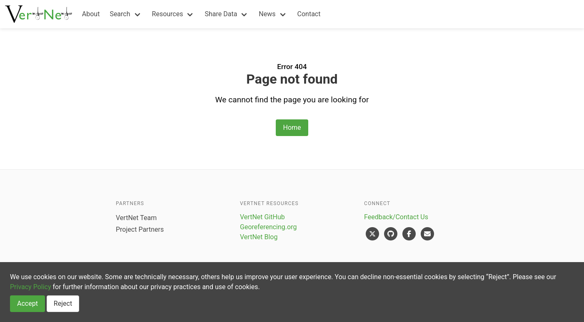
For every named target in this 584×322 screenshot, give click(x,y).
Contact (309, 14)
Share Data (221, 14)
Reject (63, 303)
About (91, 14)
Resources (167, 14)
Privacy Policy (30, 287)
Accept (27, 303)
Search (120, 14)
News (267, 14)
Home (292, 127)
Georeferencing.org (268, 227)
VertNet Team (136, 218)
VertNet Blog (258, 237)
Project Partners (140, 229)
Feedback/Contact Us (396, 217)
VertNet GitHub (262, 217)
